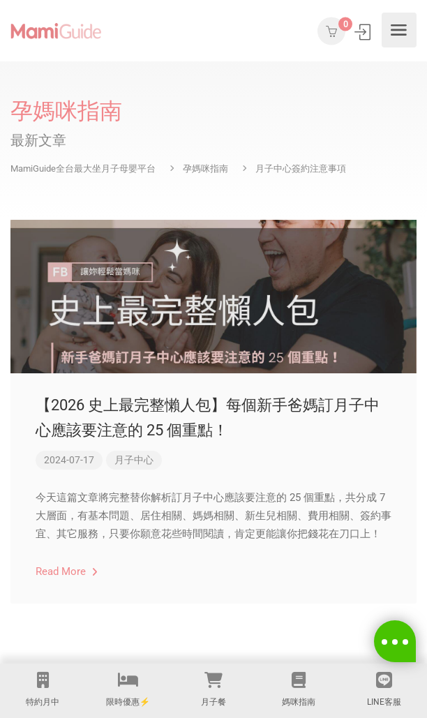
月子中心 (133, 459)
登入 (363, 32)
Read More (67, 571)
